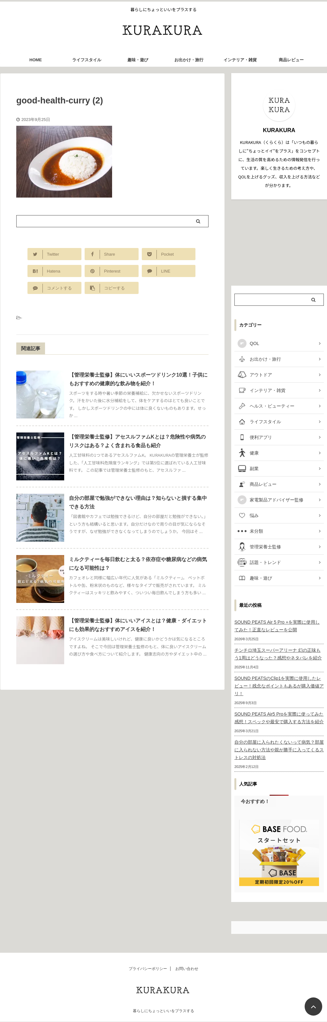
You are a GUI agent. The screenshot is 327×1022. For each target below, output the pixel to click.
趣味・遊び (137, 59)
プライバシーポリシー (148, 968)
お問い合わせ (186, 968)
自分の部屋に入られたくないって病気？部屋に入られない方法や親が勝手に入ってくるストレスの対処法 (279, 750)
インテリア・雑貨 (240, 59)
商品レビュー (291, 59)
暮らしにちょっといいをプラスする (163, 1011)
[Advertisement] (279, 242)
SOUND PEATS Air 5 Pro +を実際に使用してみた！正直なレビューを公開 (277, 626)
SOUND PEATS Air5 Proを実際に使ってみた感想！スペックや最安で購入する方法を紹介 (279, 717)
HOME (35, 59)
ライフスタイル (86, 59)
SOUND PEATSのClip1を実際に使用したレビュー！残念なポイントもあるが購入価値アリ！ (279, 686)
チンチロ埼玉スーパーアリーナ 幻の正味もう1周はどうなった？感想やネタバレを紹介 (278, 654)
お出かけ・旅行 (188, 59)
